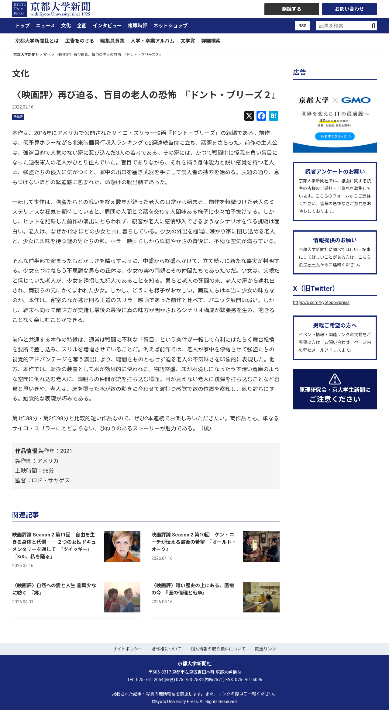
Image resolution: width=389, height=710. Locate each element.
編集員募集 (112, 41)
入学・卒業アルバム (152, 41)
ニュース (45, 26)
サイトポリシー (128, 648)
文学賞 (188, 41)
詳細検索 (211, 41)
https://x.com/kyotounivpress (321, 302)
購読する (291, 9)
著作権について (166, 648)
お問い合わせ (349, 9)
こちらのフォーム (332, 196)
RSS (302, 25)
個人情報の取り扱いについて (218, 648)
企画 (82, 26)
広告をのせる (79, 41)
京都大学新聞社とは (37, 41)
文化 (66, 26)
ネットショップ (170, 26)
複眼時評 (137, 26)
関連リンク (265, 648)
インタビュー (107, 26)
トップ (22, 26)
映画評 (18, 116)
